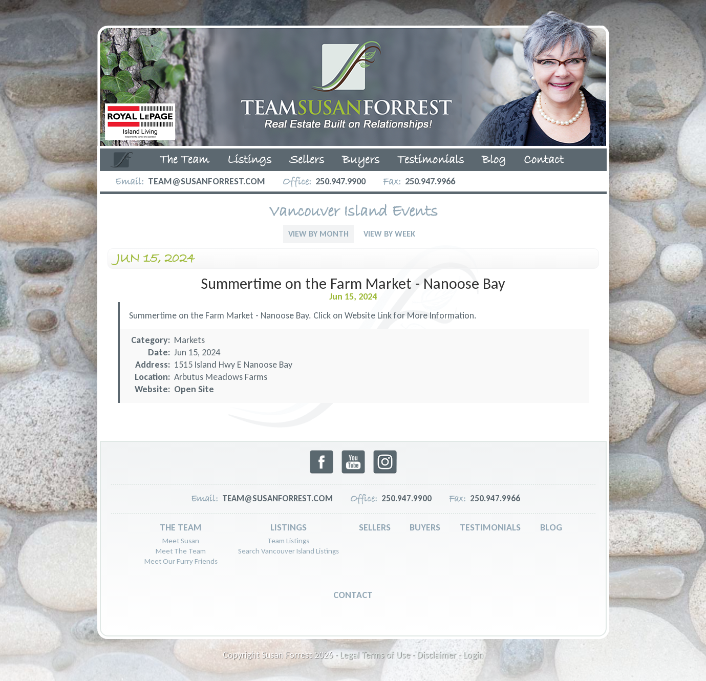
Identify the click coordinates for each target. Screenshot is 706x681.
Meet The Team (181, 551)
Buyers (360, 160)
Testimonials (430, 160)
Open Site (194, 389)
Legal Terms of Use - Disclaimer (398, 655)
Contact (544, 160)
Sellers (306, 160)
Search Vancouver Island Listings (288, 551)
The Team (184, 160)
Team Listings (288, 540)
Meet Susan (180, 540)
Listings (249, 160)
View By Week (389, 234)
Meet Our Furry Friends (181, 561)
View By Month (318, 234)
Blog (494, 160)
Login (473, 655)
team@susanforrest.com (206, 181)
